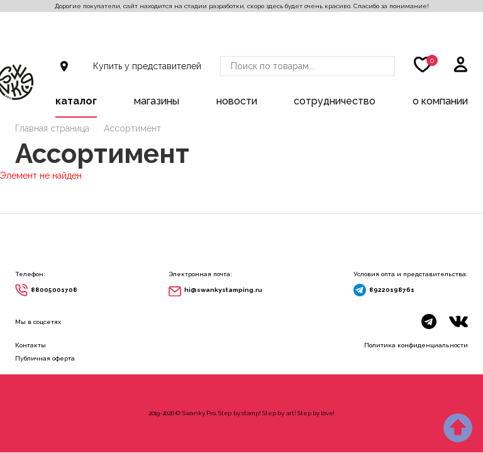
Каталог (76, 101)
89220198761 (391, 289)
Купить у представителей (147, 66)
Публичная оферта (45, 358)
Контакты (30, 345)
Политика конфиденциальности (416, 345)
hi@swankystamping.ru (223, 289)
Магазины (156, 101)
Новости (236, 101)
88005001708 (54, 289)
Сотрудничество (334, 101)
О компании (440, 101)
